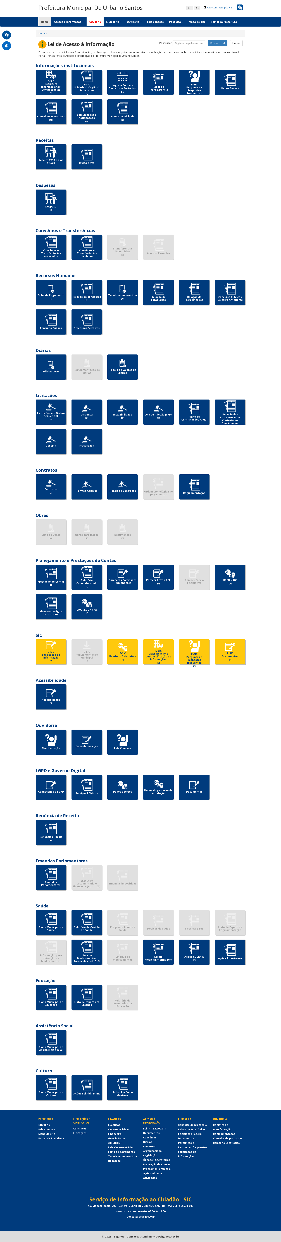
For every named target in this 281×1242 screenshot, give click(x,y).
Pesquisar (165, 43)
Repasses (114, 1160)
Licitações (80, 1133)
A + (190, 8)
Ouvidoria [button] (134, 22)
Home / (42, 33)
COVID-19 (95, 22)
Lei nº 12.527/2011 (154, 1128)
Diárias (147, 1142)
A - (197, 8)
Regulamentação (224, 1134)
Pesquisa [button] (176, 22)
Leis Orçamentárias (121, 1147)
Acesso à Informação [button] (69, 22)
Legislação (150, 1155)
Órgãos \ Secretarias (156, 1160)
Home (46, 22)
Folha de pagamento (121, 1152)
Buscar (217, 43)
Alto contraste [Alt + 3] (220, 7)
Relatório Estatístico (191, 1129)
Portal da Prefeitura (224, 22)
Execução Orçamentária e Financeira (118, 1129)
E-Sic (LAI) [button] (114, 22)
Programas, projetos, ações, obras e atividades (157, 1173)
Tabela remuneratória (122, 1156)
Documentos (151, 1133)
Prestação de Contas (156, 1164)
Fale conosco (155, 22)
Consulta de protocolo (192, 1125)
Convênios (149, 1137)
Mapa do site (197, 22)
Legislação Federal (190, 1134)
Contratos (79, 1128)
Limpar (236, 43)
